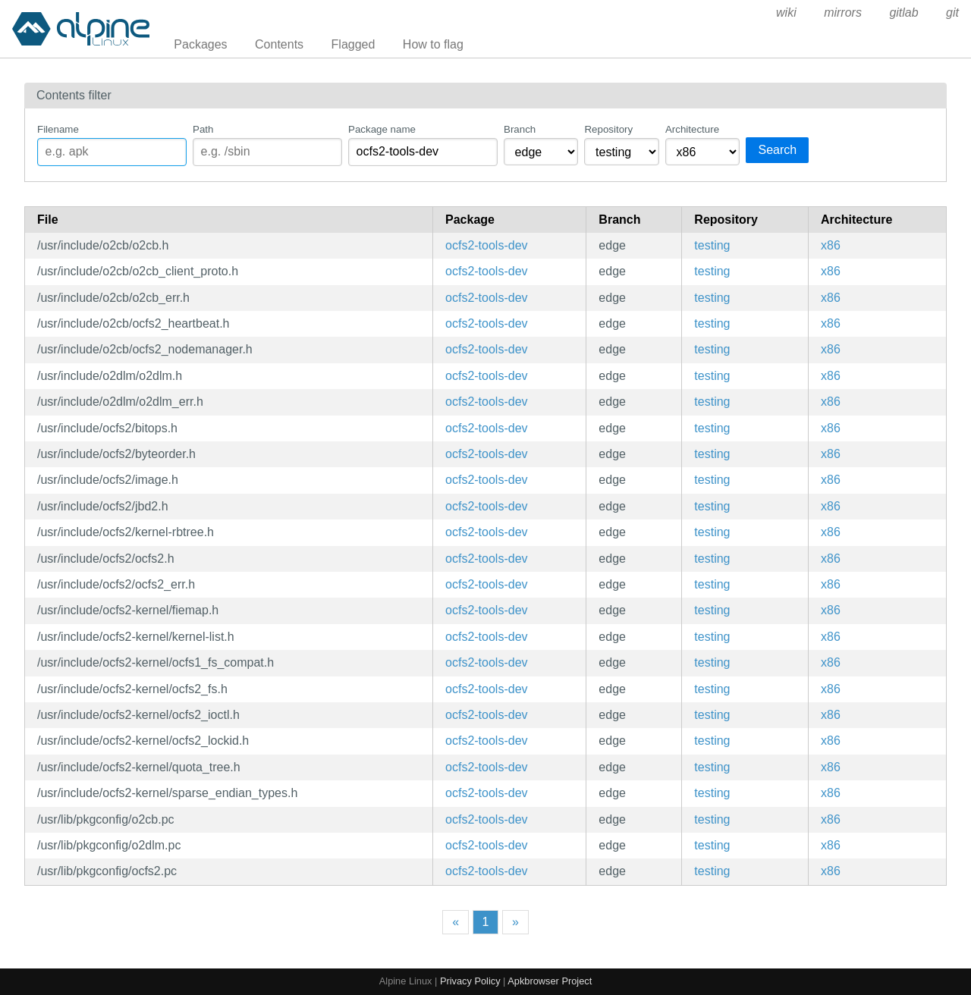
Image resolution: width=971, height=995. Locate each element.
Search (777, 149)
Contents (279, 44)
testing (712, 245)
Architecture (692, 129)
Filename (58, 129)
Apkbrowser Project (549, 981)
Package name (382, 129)
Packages (200, 44)
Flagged (354, 44)
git (952, 12)
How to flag (433, 44)
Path (203, 129)
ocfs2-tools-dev (486, 245)
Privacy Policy (470, 981)
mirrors (843, 12)
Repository (608, 129)
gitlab (903, 12)
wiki (786, 12)
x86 (831, 245)
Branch (520, 129)
